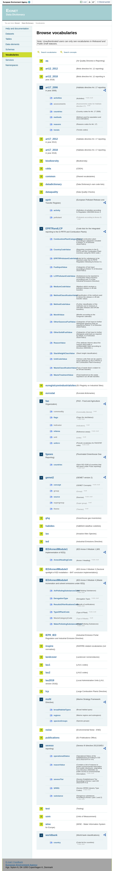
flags (56, 417)
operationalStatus (62, 756)
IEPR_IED (50, 635)
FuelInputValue (60, 267)
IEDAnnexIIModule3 (56, 569)
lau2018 (49, 680)
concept (57, 485)
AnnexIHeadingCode (63, 560)
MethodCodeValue (62, 304)
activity (57, 210)
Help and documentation (17, 28)
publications (52, 737)
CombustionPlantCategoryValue (65, 239)
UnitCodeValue (60, 359)
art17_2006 (51, 87)
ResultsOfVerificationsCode (65, 604)
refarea (57, 431)
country (57, 842)
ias (47, 533)
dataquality (51, 192)
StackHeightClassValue (64, 353)
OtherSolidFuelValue (63, 332)
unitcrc (57, 443)
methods (57, 117)
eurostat (50, 393)
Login (85, 2)
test (47, 808)
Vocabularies (12, 55)
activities (58, 98)
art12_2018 (51, 76)
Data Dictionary (28, 23)
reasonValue (59, 765)
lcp (47, 691)
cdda (48, 168)
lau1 (47, 665)
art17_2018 (51, 150)
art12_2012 (51, 68)
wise (48, 824)
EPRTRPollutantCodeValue (65, 258)
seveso (49, 745)
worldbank (51, 835)
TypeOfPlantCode (61, 612)
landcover (51, 657)
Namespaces (11, 65)
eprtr (48, 200)
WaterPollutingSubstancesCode (65, 624)
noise (48, 730)
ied (47, 541)
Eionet (17, 23)
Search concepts (70, 52)
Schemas (9, 49)
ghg (47, 518)
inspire (49, 646)
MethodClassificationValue (65, 295)
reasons (57, 124)
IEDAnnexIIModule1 (56, 549)
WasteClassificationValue (65, 368)
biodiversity (52, 161)
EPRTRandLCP (53, 228)
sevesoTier (59, 779)
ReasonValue (59, 343)
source (57, 497)
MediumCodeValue (62, 286)
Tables (8, 39)
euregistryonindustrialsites (60, 385)
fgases (49, 454)
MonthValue (59, 315)
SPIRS (56, 788)
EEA (17, 2)
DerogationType (61, 598)
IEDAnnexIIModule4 (56, 580)
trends (56, 130)
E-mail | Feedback (14, 862)
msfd (48, 699)
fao (47, 401)
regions (57, 715)
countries (58, 111)
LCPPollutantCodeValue (64, 276)
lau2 (47, 672)
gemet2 (49, 477)
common (50, 176)
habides (49, 526)
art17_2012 (51, 139)
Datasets (9, 34)
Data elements (12, 44)
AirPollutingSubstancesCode (65, 591)
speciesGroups (60, 721)
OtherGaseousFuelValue (65, 322)
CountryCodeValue (62, 249)
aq (46, 61)
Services (9, 60)
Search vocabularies (48, 52)
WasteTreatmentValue (63, 375)
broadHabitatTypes (62, 710)
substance (58, 796)
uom (47, 816)
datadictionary (53, 184)
